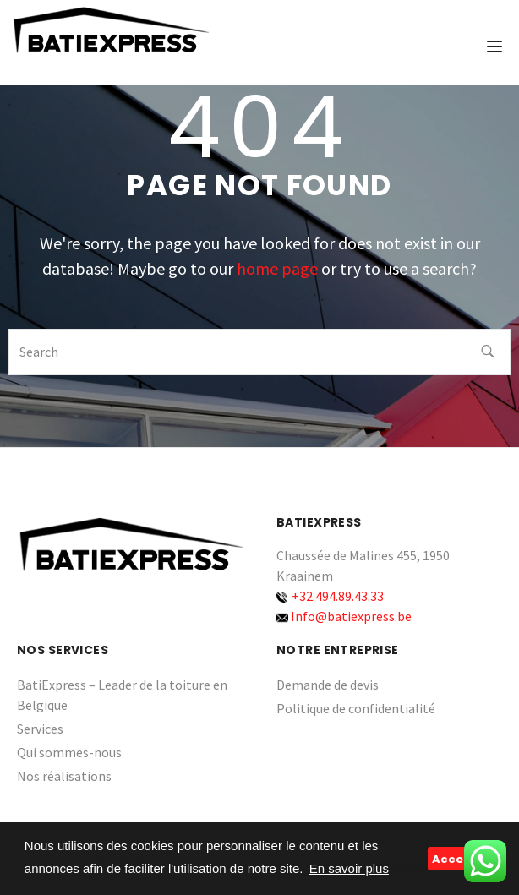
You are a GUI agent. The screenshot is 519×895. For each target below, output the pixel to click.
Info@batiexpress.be (351, 616)
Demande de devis (327, 684)
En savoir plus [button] (349, 868)
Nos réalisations (64, 775)
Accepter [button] (461, 859)
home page (277, 268)
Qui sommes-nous (69, 752)
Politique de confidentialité (355, 708)
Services (40, 728)
